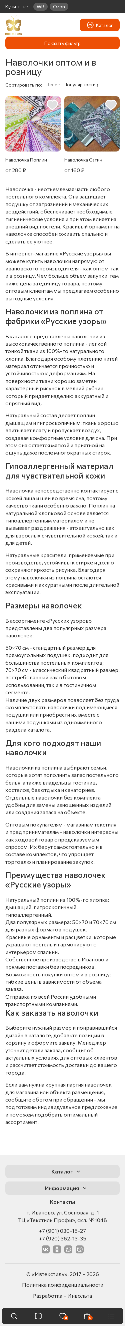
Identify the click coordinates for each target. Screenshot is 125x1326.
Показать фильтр (62, 43)
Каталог (99, 25)
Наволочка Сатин (83, 160)
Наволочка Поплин (26, 160)
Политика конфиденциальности (62, 1284)
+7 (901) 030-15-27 (62, 1230)
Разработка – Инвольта (62, 1295)
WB (40, 6)
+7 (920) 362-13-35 (62, 1238)
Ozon (59, 6)
